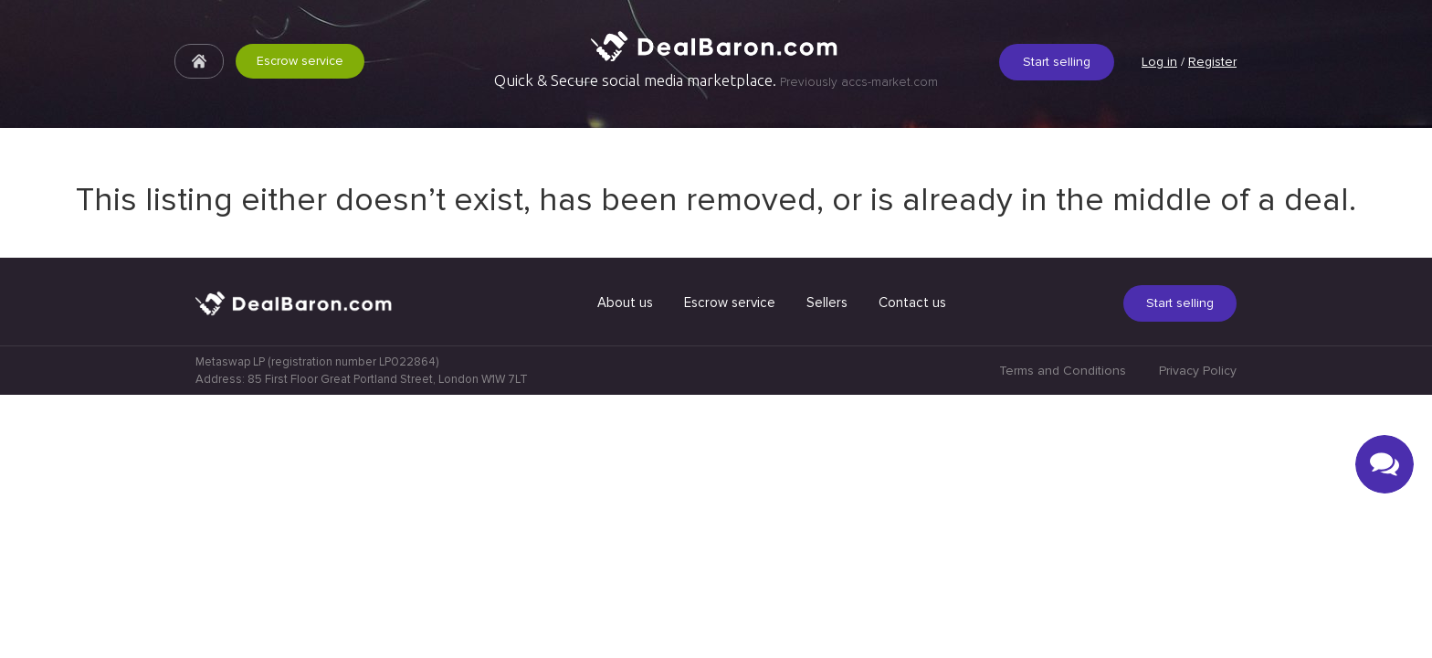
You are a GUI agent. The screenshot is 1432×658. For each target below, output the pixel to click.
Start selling (1056, 61)
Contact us (912, 565)
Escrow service (300, 61)
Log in (1159, 61)
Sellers (827, 565)
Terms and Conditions (1062, 634)
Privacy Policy (1198, 634)
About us (625, 565)
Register (1212, 61)
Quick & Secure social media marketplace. (716, 80)
